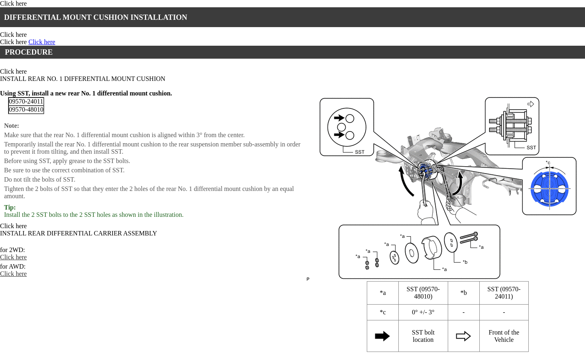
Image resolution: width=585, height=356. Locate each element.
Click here (13, 3)
